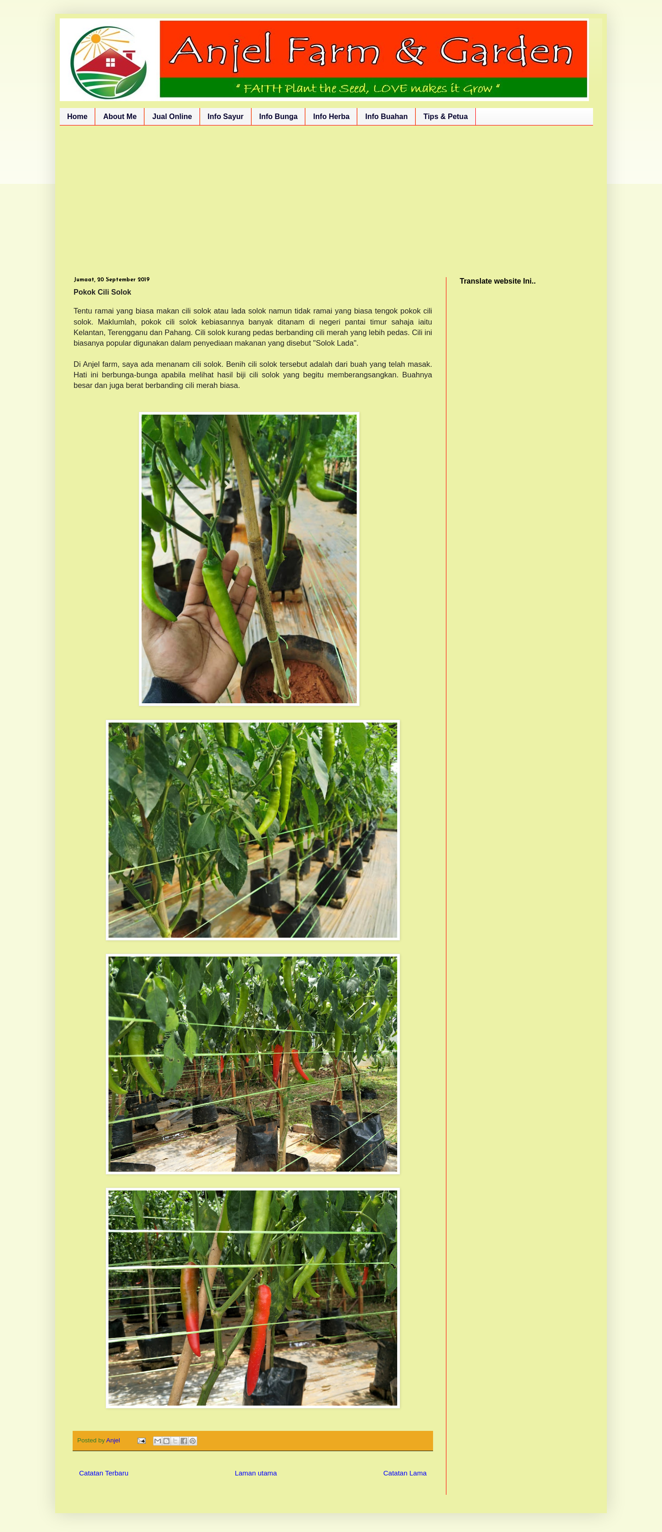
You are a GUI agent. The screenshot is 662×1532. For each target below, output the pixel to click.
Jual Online (172, 116)
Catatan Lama (405, 1473)
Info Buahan (386, 116)
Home (77, 116)
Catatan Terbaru (103, 1473)
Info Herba (331, 116)
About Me (120, 116)
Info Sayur (226, 116)
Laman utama (256, 1473)
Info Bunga (278, 116)
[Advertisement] (331, 194)
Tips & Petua (445, 116)
